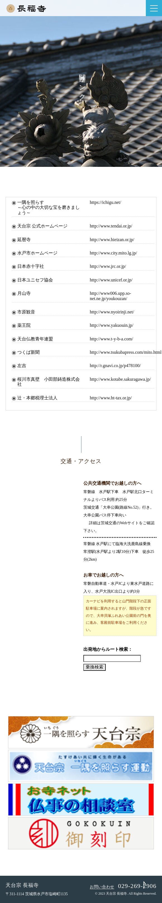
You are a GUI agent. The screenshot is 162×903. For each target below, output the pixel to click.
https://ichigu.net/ (105, 202)
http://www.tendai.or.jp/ (111, 226)
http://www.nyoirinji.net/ (112, 312)
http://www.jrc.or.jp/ (108, 266)
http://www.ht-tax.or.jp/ (111, 397)
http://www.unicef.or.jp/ (111, 280)
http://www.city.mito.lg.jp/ (113, 253)
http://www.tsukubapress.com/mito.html (125, 352)
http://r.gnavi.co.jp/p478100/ (115, 365)
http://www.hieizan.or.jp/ (112, 239)
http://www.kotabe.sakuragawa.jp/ (120, 379)
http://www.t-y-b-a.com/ (111, 339)
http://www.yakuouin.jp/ (111, 325)
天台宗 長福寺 (22, 885)
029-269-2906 (137, 885)
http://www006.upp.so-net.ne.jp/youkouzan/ (110, 296)
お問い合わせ (102, 887)
